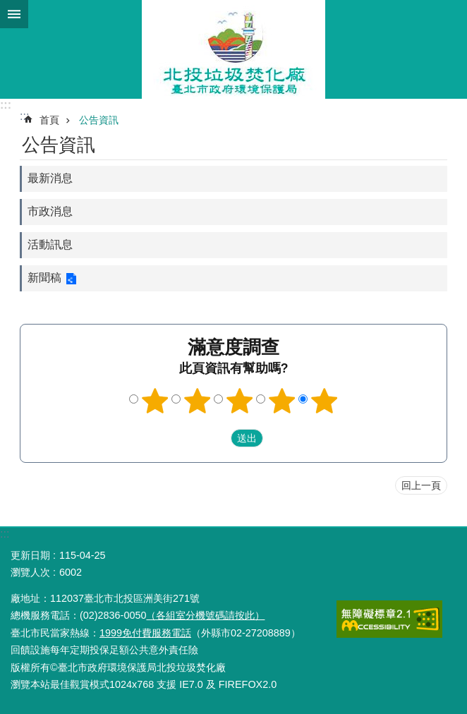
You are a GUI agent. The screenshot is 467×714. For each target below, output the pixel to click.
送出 (217, 438)
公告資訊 (99, 120)
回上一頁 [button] (421, 485)
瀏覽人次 (30, 572)
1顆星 (155, 400)
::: (5, 105)
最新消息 (50, 178)
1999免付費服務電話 (145, 633)
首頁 (49, 120)
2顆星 (197, 400)
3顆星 (239, 400)
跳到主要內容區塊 (7, 7)
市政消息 (50, 211)
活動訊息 (50, 244)
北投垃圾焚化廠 (233, 49)
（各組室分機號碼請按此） (205, 615)
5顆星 (324, 400)
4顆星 (282, 400)
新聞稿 (44, 278)
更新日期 (30, 555)
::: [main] (24, 116)
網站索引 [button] (14, 14)
